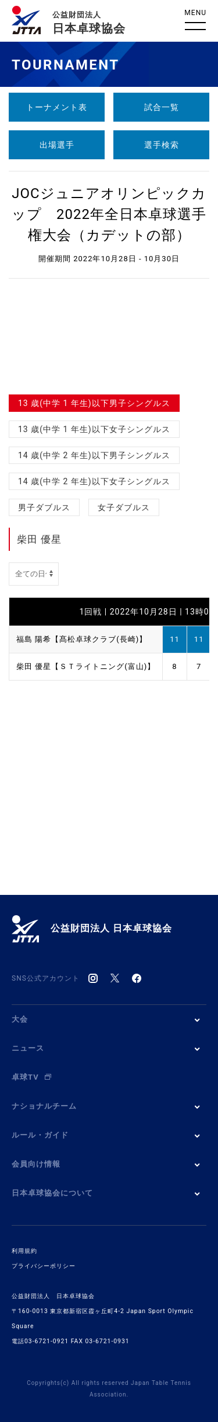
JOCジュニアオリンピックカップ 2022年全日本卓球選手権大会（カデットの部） (109, 214)
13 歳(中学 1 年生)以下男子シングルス (94, 403)
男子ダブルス (44, 507)
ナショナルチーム (44, 1106)
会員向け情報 (36, 1164)
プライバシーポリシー (44, 1266)
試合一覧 (161, 107)
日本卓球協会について (52, 1193)
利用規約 (24, 1251)
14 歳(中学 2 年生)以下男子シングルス (94, 455)
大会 (20, 1019)
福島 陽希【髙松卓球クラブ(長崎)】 (81, 639)
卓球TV (31, 1077)
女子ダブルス (124, 507)
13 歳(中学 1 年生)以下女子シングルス (94, 429)
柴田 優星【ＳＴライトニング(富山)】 (85, 666)
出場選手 (57, 144)
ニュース (28, 1048)
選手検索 (161, 144)
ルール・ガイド (40, 1135)
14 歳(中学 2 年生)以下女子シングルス (94, 481)
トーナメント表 (56, 107)
